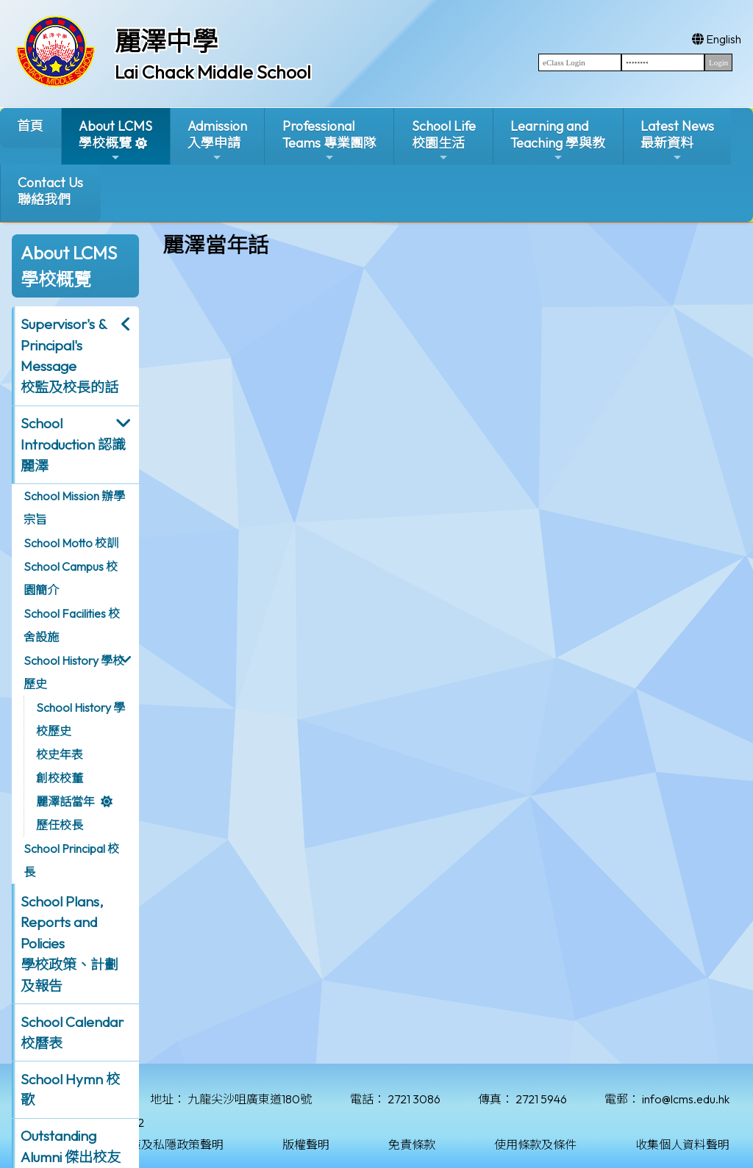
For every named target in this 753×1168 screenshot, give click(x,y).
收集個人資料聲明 (682, 1144)
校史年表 (59, 754)
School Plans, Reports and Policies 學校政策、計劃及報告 (69, 944)
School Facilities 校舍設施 (72, 625)
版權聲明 (305, 1144)
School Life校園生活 (444, 141)
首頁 (30, 126)
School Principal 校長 (71, 860)
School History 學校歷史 (74, 672)
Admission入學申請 (217, 141)
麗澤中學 (166, 41)
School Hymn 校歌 (70, 1089)
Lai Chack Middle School (213, 72)
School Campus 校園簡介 (71, 578)
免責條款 (411, 1144)
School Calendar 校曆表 (72, 1032)
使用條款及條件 (535, 1144)
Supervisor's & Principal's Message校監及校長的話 (69, 355)
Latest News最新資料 (677, 141)
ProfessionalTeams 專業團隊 (329, 141)
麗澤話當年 (65, 801)
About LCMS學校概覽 (115, 141)
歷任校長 (59, 825)
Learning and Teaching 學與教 (557, 141)
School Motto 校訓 (71, 543)
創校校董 (59, 778)
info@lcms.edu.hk (685, 1099)
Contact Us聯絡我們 (50, 191)
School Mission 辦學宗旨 (74, 508)
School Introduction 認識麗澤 (73, 444)
